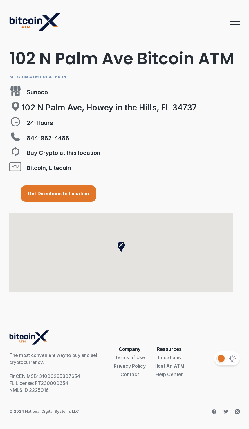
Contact (129, 374)
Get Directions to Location (58, 193)
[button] (121, 247)
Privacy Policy (130, 366)
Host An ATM (169, 366)
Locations (169, 357)
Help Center (169, 374)
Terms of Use (130, 357)
